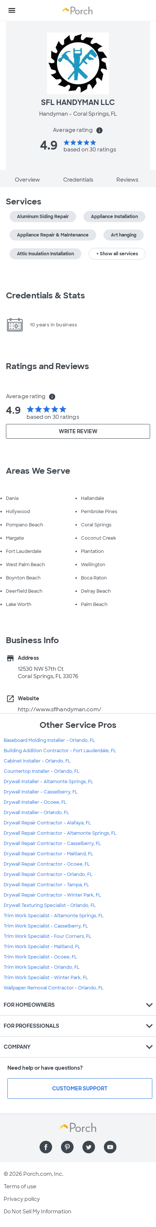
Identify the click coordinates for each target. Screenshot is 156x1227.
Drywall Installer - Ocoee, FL (35, 802)
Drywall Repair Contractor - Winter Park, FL (52, 895)
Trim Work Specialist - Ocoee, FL (40, 957)
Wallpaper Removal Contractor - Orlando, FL (54, 988)
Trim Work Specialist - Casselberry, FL (46, 926)
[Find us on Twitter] (88, 1147)
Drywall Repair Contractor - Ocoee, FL (47, 864)
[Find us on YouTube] (110, 1147)
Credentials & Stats (45, 295)
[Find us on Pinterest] (67, 1147)
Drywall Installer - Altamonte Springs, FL (48, 782)
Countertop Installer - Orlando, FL (41, 771)
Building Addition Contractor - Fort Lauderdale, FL (60, 751)
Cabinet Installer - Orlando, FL (37, 761)
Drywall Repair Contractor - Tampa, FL (46, 885)
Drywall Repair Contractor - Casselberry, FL (52, 843)
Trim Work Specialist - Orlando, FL (41, 967)
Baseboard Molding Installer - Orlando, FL (49, 740)
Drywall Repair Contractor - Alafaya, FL (47, 823)
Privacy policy (22, 1199)
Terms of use (20, 1186)
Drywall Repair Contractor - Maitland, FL (48, 854)
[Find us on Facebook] (46, 1147)
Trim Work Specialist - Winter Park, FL (46, 978)
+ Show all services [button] (117, 254)
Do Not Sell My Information (37, 1211)
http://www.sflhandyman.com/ (59, 709)
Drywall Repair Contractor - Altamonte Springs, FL (60, 833)
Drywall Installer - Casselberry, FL (41, 792)
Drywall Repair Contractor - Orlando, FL (48, 874)
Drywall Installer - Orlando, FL (36, 813)
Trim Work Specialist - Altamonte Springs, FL (54, 916)
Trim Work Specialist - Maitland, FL (42, 947)
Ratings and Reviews (47, 366)
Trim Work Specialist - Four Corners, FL (47, 936)
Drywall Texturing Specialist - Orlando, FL (50, 905)
